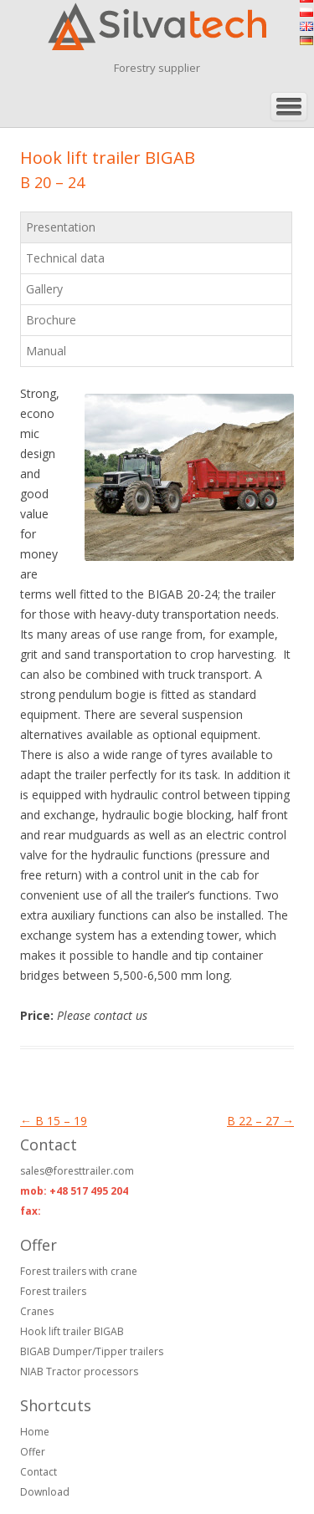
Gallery (44, 289)
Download (44, 1492)
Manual (46, 351)
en (306, 26)
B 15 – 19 (53, 1121)
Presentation (60, 227)
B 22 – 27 (260, 1121)
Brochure (51, 320)
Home (34, 1432)
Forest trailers (53, 1291)
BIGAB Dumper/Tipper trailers (91, 1351)
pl (306, 12)
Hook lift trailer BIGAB (72, 1331)
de (306, 40)
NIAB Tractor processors (79, 1371)
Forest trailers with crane (78, 1271)
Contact (38, 1472)
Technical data (65, 258)
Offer (32, 1452)
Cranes (37, 1311)
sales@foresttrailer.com (77, 1171)
